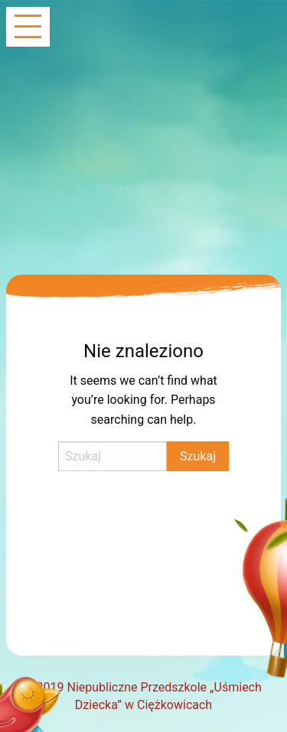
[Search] (112, 456)
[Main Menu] (28, 28)
